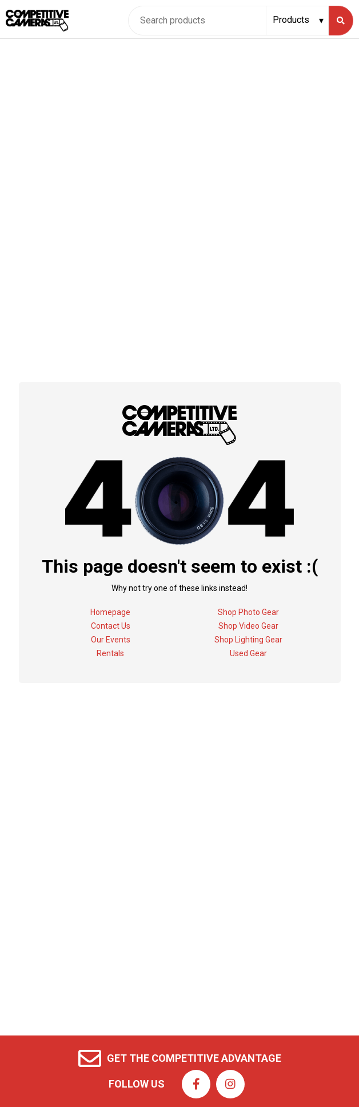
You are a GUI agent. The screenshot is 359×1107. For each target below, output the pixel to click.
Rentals (110, 653)
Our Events (110, 639)
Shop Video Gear (248, 625)
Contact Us (110, 625)
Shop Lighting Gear (248, 639)
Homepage (110, 612)
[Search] (341, 20)
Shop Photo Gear (248, 612)
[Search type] (298, 20)
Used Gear (248, 653)
